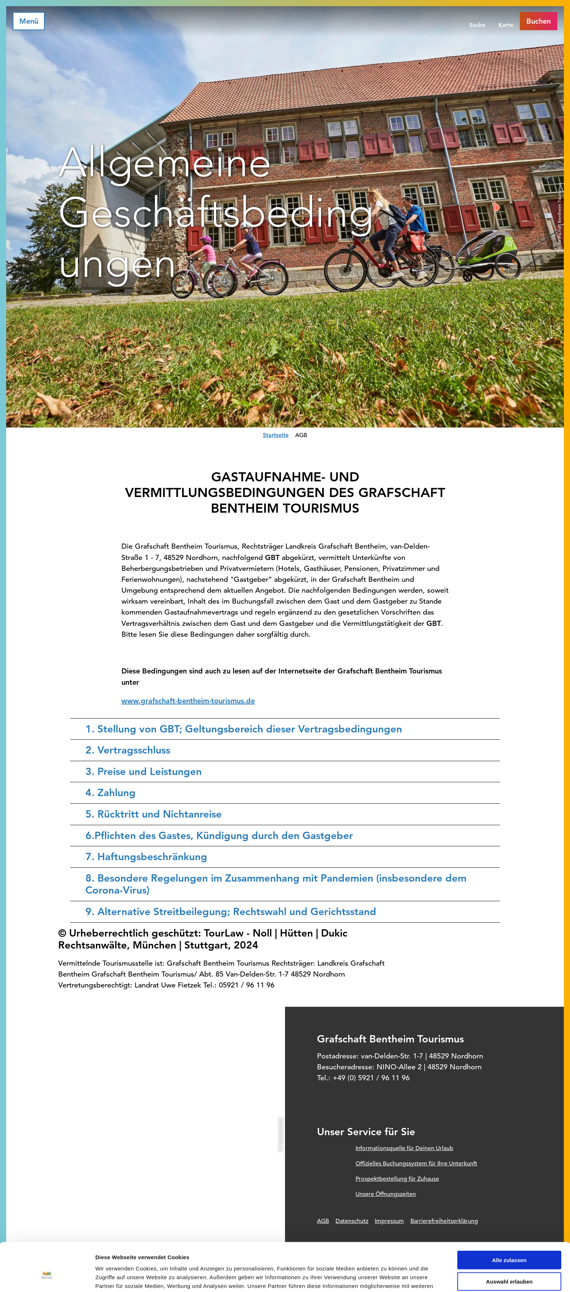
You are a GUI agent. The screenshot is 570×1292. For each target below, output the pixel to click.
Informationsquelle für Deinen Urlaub (404, 1148)
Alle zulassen (509, 1219)
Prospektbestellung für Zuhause (397, 1178)
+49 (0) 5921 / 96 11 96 (371, 1077)
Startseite (276, 435)
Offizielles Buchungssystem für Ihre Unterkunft (416, 1163)
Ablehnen (509, 1262)
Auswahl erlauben (509, 1241)
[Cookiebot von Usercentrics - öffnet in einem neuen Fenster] (47, 1277)
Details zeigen (386, 1278)
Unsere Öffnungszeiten (386, 1194)
